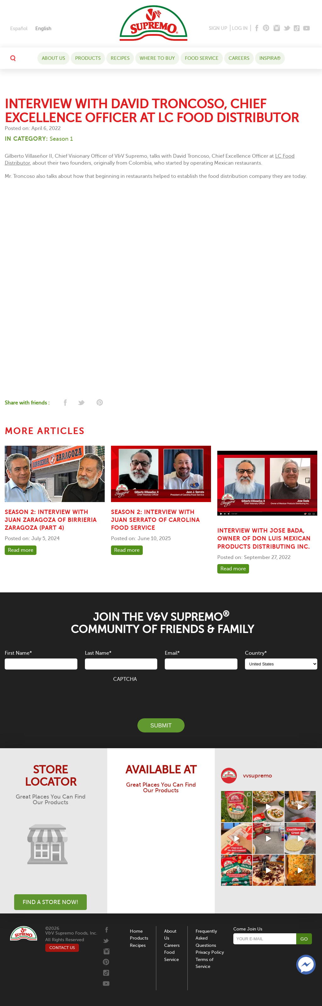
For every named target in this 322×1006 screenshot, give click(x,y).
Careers (239, 58)
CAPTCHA (125, 679)
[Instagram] (277, 28)
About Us (53, 58)
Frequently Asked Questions (206, 938)
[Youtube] (306, 28)
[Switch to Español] (18, 28)
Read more (20, 550)
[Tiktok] (297, 28)
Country (256, 653)
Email (172, 653)
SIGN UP (218, 28)
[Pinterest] (265, 28)
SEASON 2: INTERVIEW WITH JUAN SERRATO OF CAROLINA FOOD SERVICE (155, 520)
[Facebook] (256, 28)
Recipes (120, 58)
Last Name (98, 653)
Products (88, 58)
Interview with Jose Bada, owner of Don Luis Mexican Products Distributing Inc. (264, 539)
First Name (18, 653)
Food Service (202, 58)
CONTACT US (62, 947)
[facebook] (65, 403)
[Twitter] (287, 28)
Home (136, 931)
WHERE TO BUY (157, 58)
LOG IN (239, 28)
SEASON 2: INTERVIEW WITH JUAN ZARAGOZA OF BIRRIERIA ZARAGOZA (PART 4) (51, 520)
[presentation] (161, 696)
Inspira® (269, 58)
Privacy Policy (210, 952)
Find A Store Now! (50, 902)
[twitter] (82, 403)
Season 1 (61, 139)
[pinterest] (99, 403)
